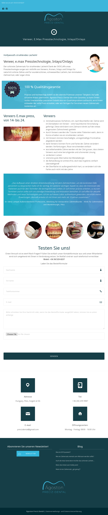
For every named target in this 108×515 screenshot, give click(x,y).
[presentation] (21, 348)
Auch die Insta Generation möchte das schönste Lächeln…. (75, 461)
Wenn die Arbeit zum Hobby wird (67, 465)
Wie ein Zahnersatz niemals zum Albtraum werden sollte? (75, 456)
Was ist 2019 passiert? (63, 452)
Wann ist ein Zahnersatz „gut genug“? (68, 469)
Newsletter (26, 453)
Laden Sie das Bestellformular (54, 263)
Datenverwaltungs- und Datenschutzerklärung (64, 511)
